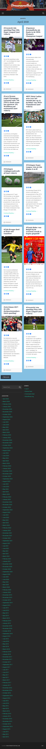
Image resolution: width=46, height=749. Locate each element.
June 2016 (6, 703)
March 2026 (6, 401)
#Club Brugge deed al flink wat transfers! (11, 231)
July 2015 (6, 731)
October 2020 (7, 569)
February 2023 (7, 496)
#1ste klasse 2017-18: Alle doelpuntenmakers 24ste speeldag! (12, 310)
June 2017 (6, 672)
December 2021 (7, 533)
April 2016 (6, 708)
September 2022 (7, 509)
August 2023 (6, 481)
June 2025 (6, 424)
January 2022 (7, 530)
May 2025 (6, 427)
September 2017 (7, 664)
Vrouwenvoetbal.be (23, 5)
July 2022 (6, 514)
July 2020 (6, 576)
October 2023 (7, 476)
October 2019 (7, 600)
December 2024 (7, 440)
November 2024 (7, 442)
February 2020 (7, 589)
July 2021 (6, 545)
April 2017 (6, 677)
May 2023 (6, 489)
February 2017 (7, 682)
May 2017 (6, 674)
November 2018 (7, 628)
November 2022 (7, 504)
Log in (27, 388)
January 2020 (7, 592)
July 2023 (6, 484)
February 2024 (7, 465)
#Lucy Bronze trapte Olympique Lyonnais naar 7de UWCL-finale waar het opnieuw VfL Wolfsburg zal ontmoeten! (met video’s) (11, 103)
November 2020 (7, 566)
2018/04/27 (8, 222)
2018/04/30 (8, 89)
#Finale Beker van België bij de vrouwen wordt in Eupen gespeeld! (33, 230)
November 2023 (7, 473)
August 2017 (6, 667)
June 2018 (6, 641)
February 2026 (7, 404)
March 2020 (6, 587)
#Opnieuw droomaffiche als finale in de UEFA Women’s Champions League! (34, 32)
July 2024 (6, 453)
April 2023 (6, 491)
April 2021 (6, 553)
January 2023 (7, 499)
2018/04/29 (30, 89)
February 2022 (7, 527)
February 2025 (7, 435)
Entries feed (28, 391)
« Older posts (5, 377)
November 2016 (7, 690)
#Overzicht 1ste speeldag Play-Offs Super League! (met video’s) (34, 310)
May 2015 (6, 734)
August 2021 (6, 543)
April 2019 (6, 615)
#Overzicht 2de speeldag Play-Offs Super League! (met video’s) (12, 31)
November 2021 (7, 535)
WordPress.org (29, 396)
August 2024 (6, 450)
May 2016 (6, 705)
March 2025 (6, 432)
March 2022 (6, 525)
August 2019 (6, 605)
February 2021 (7, 558)
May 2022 (6, 520)
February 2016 (7, 713)
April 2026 (6, 398)
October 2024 (7, 445)
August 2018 (6, 636)
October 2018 (7, 631)
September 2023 (7, 478)
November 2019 (7, 597)
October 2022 (7, 507)
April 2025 (6, 429)
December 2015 (7, 718)
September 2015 (7, 726)
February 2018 (7, 651)
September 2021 (7, 540)
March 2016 (6, 711)
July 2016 (6, 700)
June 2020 (6, 579)
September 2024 (7, 447)
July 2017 (6, 669)
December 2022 (7, 502)
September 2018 (7, 633)
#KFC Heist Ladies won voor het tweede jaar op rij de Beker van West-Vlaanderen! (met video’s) (34, 101)
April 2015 (6, 736)
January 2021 (7, 561)
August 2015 (6, 729)
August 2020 (6, 574)
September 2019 (7, 602)
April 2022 (6, 522)
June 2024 (6, 455)
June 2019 (6, 610)
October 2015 (7, 723)
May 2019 (6, 613)
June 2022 (6, 517)
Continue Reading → (9, 80)
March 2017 (6, 680)
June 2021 (6, 548)
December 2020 (7, 564)
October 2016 (7, 693)
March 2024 (6, 463)
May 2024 (6, 458)
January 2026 (7, 406)
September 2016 (7, 695)
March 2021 (6, 556)
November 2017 (7, 659)
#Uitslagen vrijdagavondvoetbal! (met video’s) (12, 171)
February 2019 (7, 620)
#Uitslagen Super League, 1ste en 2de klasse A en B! (34, 167)
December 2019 (7, 594)
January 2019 (7, 623)
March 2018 (6, 649)
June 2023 (6, 486)
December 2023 (7, 471)
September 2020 (7, 571)
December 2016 (7, 687)
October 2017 (7, 662)
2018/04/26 (30, 366)
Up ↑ (43, 745)
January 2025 (7, 437)
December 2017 (7, 656)
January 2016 (7, 716)
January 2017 (7, 685)
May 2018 (6, 643)
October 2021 (7, 538)
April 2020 (6, 584)
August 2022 (6, 512)
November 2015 (7, 721)
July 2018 (6, 638)
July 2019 (6, 607)
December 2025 (7, 409)
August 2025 (6, 419)
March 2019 (6, 618)
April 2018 (6, 646)
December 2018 (7, 625)
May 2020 (6, 582)
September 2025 (7, 416)
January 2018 (7, 654)
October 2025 (7, 414)
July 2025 (6, 422)
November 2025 (7, 411)
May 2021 (6, 551)
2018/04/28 (30, 220)
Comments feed (29, 393)
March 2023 (6, 494)
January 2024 (7, 468)
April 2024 (6, 460)
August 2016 (6, 698)
